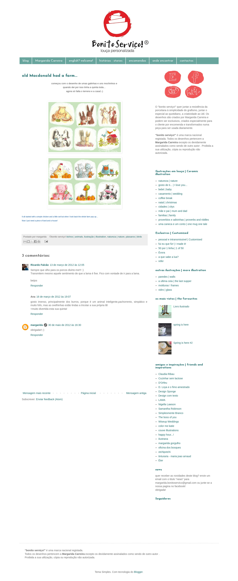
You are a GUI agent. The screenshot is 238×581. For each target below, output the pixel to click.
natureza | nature (116, 236)
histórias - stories (110, 60)
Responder (37, 285)
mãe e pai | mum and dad (172, 211)
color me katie (166, 425)
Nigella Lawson (167, 404)
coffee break (165, 198)
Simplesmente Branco (170, 413)
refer (161, 261)
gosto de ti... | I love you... (172, 185)
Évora (161, 252)
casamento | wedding (170, 193)
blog (26, 60)
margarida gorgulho (169, 443)
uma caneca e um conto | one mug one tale (182, 224)
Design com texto (168, 395)
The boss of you (167, 417)
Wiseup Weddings (168, 421)
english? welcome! (81, 60)
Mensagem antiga (136, 393)
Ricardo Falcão (40, 264)
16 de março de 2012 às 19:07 (53, 296)
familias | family (167, 215)
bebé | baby (165, 189)
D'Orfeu (162, 382)
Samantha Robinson (169, 408)
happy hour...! (166, 434)
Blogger (138, 571)
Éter (160, 460)
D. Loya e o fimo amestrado (174, 387)
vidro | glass (165, 289)
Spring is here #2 (183, 342)
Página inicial (88, 393)
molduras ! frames (168, 285)
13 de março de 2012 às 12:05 (67, 264)
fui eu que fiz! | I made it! (172, 243)
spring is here (181, 324)
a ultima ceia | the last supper (174, 281)
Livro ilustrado (181, 306)
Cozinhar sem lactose (170, 378)
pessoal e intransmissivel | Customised (180, 239)
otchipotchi (164, 451)
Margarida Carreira (48, 60)
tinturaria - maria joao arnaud (174, 456)
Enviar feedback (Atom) (49, 399)
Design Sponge (167, 391)
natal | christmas (167, 202)
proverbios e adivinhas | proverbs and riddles (183, 219)
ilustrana (163, 438)
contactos (186, 60)
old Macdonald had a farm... (49, 76)
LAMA (161, 400)
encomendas (137, 60)
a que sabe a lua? (168, 256)
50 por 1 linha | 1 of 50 (171, 248)
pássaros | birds (134, 236)
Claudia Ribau (166, 374)
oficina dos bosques (169, 447)
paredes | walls (166, 276)
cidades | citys (166, 206)
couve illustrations (168, 430)
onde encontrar (162, 60)
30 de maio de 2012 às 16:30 (64, 325)
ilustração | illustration (95, 236)
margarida (37, 325)
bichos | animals (75, 236)
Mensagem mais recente (37, 393)
